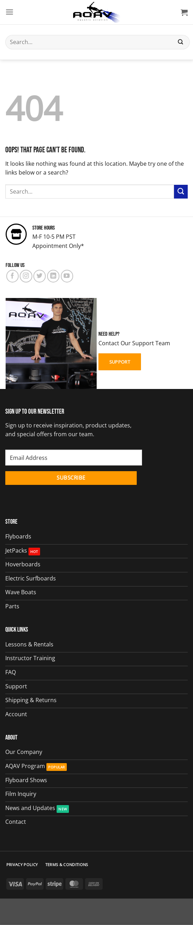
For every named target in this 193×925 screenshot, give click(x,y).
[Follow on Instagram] (26, 276)
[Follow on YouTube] (67, 276)
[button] (9, 12)
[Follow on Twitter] (39, 276)
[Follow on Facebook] (12, 276)
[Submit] (180, 42)
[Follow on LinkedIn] (53, 276)
